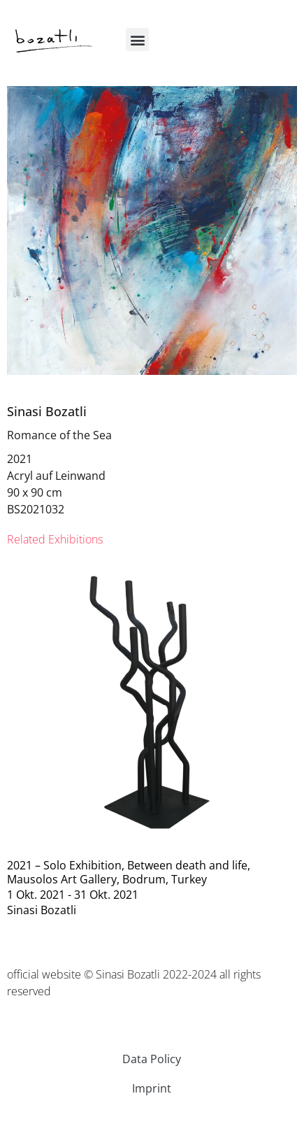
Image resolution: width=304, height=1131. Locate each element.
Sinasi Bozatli (47, 411)
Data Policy (151, 1059)
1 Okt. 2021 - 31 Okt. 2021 (72, 894)
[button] (137, 39)
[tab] (55, 539)
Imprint (151, 1088)
